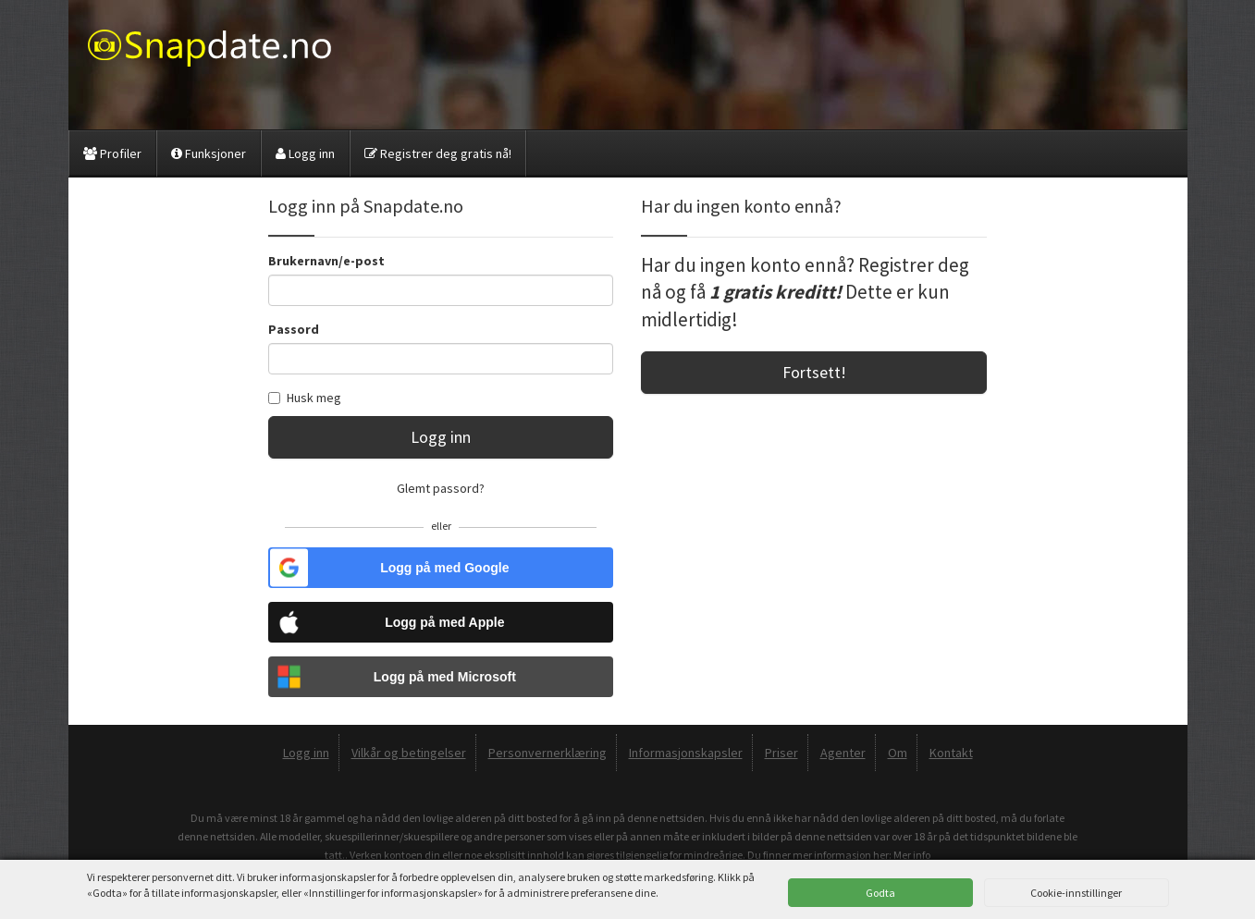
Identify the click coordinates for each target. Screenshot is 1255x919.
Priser (781, 752)
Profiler (112, 153)
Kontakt (951, 752)
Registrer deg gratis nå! (437, 153)
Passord (293, 329)
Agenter (843, 752)
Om (897, 752)
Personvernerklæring (547, 752)
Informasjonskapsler (686, 752)
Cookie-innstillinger (1076, 893)
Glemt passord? (441, 488)
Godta (880, 893)
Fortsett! (814, 372)
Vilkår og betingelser (408, 752)
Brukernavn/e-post (326, 260)
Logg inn (305, 153)
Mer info (911, 855)
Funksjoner (208, 153)
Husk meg (304, 397)
